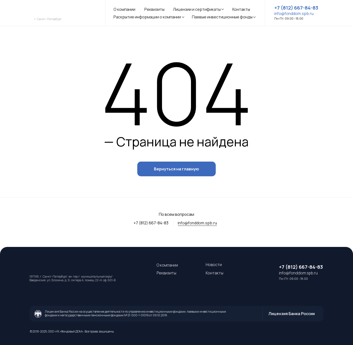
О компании (124, 9)
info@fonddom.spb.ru (197, 223)
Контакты (241, 9)
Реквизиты (154, 9)
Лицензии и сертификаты (197, 9)
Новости (214, 264)
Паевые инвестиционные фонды (222, 17)
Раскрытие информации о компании (147, 17)
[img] (66, 12)
